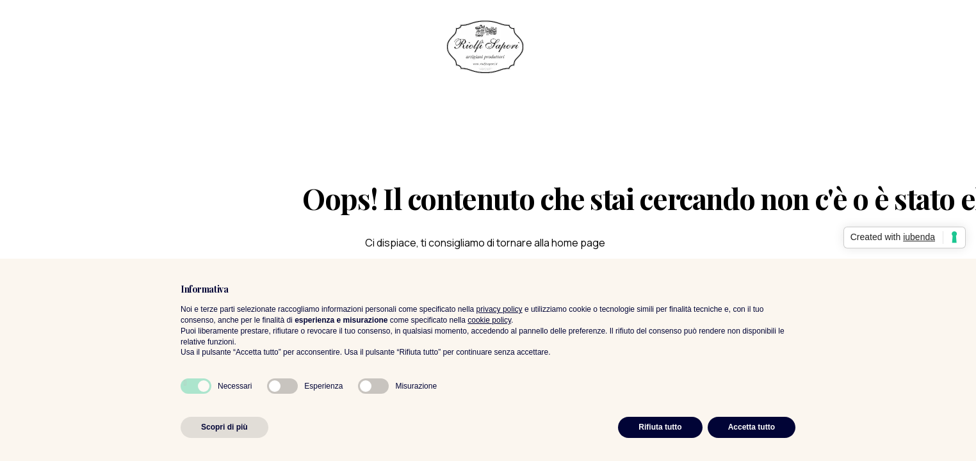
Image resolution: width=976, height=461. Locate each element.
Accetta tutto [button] (751, 427)
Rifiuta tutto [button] (659, 427)
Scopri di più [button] (224, 427)
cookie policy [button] (489, 320)
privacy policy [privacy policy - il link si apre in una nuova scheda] (499, 309)
